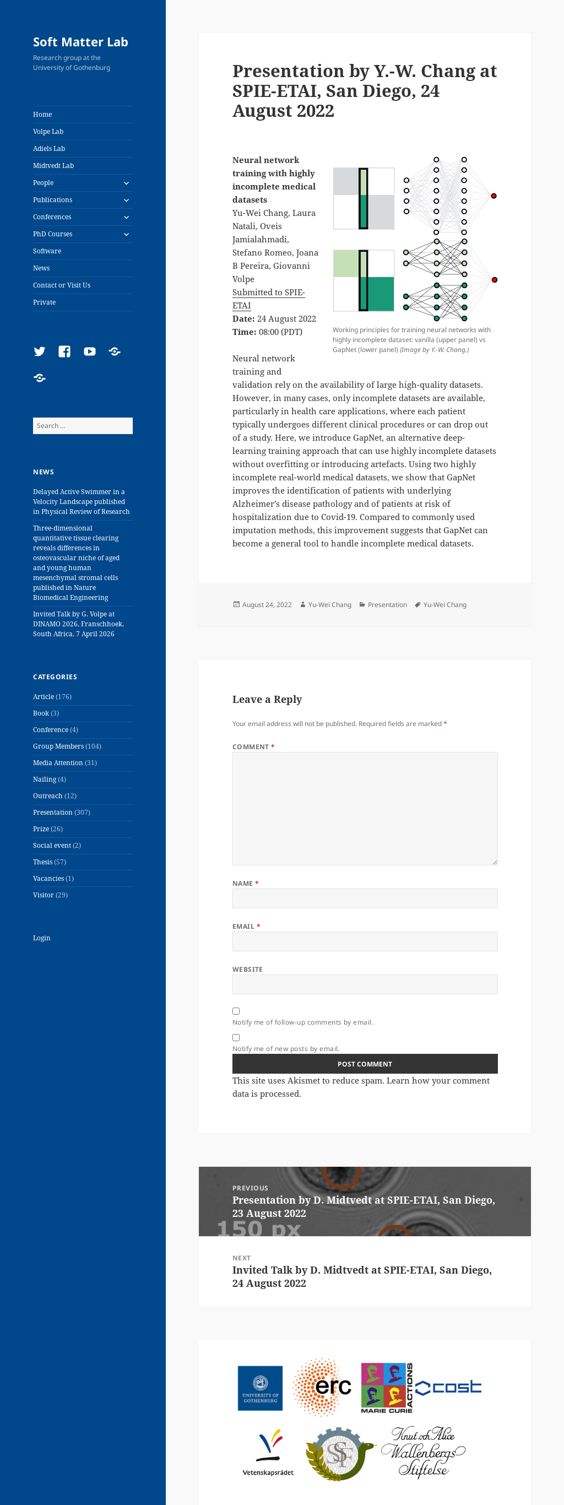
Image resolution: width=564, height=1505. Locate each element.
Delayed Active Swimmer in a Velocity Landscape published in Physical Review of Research (81, 501)
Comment (253, 746)
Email (246, 926)
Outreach (48, 795)
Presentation (53, 812)
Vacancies (48, 878)
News (41, 268)
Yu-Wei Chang (329, 604)
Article (43, 696)
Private (44, 302)
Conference (50, 729)
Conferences (52, 216)
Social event (52, 845)
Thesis (42, 862)
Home (42, 114)
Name (245, 883)
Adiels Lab (49, 148)
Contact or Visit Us (61, 285)
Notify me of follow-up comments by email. (303, 1022)
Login (42, 938)
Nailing (44, 779)
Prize (41, 828)
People (43, 182)
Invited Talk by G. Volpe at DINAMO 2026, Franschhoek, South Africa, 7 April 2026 (78, 623)
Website (247, 969)
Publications (52, 199)
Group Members (58, 746)
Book (41, 713)
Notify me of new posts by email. (286, 1048)
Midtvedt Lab (53, 165)
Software (47, 251)
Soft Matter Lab (80, 41)
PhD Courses (52, 234)
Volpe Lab (48, 131)
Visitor (43, 895)
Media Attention (58, 762)
